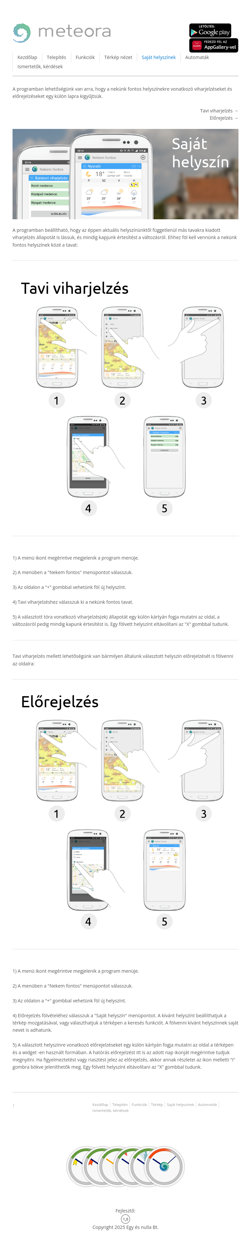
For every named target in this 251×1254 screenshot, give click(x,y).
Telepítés (56, 57)
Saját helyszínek (159, 57)
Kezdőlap (27, 57)
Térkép (157, 1104)
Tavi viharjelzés (217, 110)
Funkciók (85, 57)
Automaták (197, 57)
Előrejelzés (222, 118)
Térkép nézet (118, 57)
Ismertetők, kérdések (40, 66)
